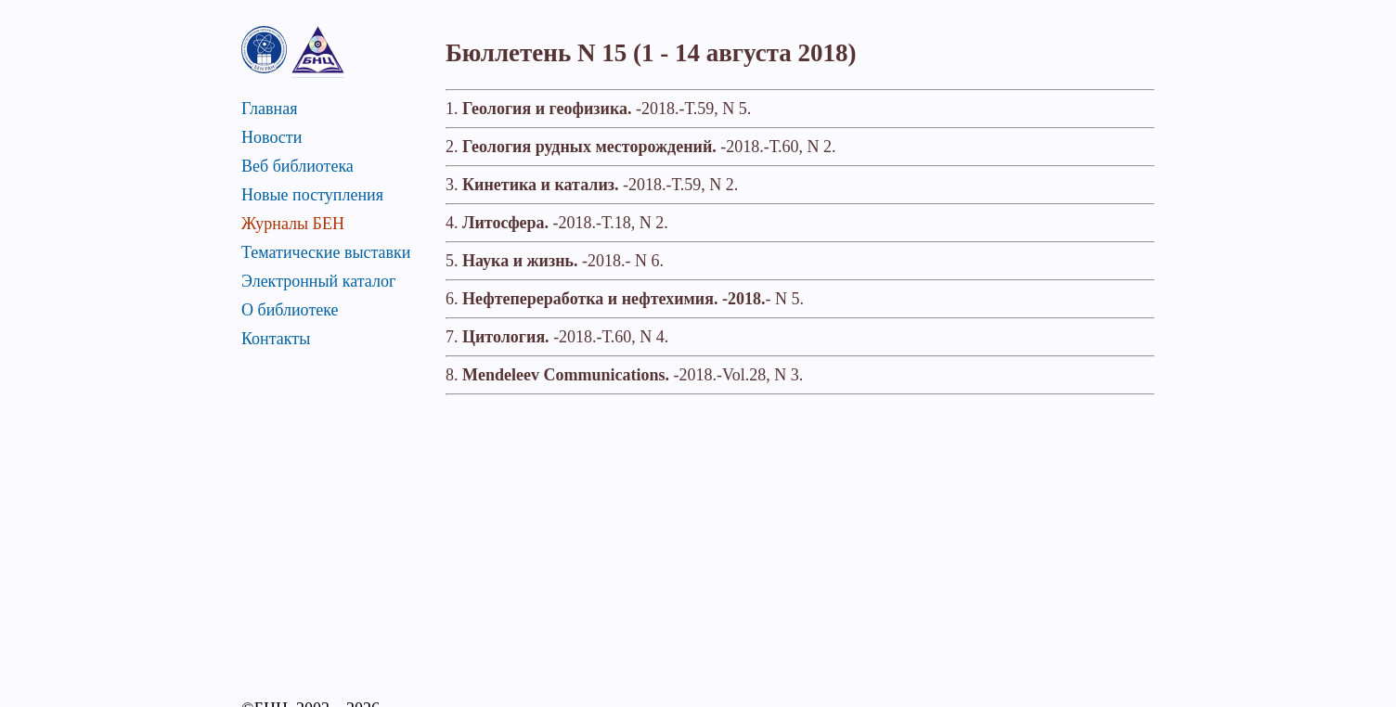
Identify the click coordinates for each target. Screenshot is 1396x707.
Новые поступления (312, 195)
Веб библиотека (297, 166)
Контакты (275, 338)
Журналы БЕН (292, 223)
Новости (271, 137)
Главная (269, 108)
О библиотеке (290, 310)
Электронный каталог (318, 281)
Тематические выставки (325, 252)
